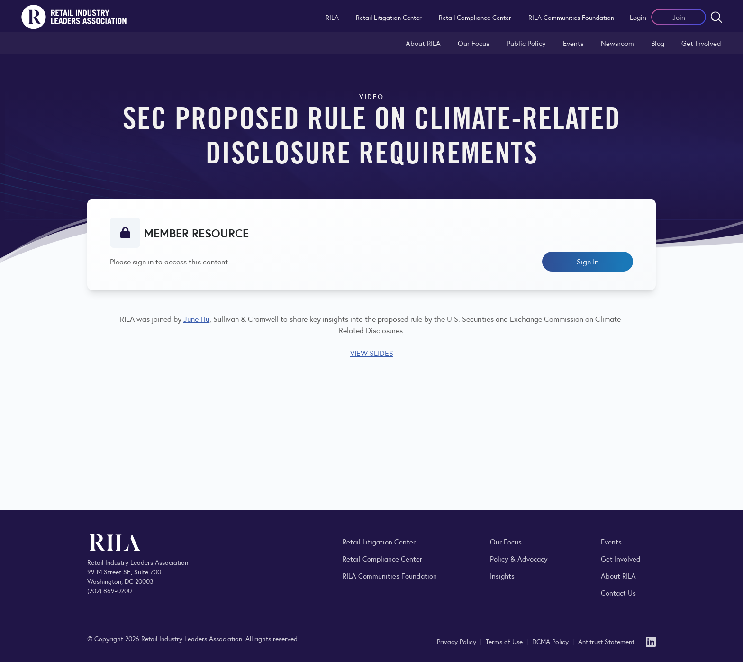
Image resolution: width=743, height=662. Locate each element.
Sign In (587, 261)
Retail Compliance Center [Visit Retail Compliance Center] (382, 558)
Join (678, 16)
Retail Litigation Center (389, 17)
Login (638, 16)
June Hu (196, 318)
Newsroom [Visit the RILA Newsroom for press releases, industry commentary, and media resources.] (617, 42)
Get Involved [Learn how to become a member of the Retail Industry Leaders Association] (701, 42)
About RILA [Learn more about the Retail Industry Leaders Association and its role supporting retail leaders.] (423, 42)
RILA (332, 17)
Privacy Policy (457, 641)
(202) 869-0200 (109, 590)
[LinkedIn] (651, 641)
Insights (502, 575)
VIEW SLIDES (371, 352)
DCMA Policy (551, 641)
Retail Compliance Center (475, 17)
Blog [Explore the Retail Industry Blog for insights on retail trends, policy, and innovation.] (657, 42)
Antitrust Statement (606, 641)
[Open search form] (716, 17)
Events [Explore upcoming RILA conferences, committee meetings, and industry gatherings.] (611, 541)
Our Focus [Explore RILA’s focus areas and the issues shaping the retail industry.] (473, 42)
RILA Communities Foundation (571, 17)
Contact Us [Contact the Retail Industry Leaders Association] (618, 592)
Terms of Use (505, 641)
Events (573, 42)
